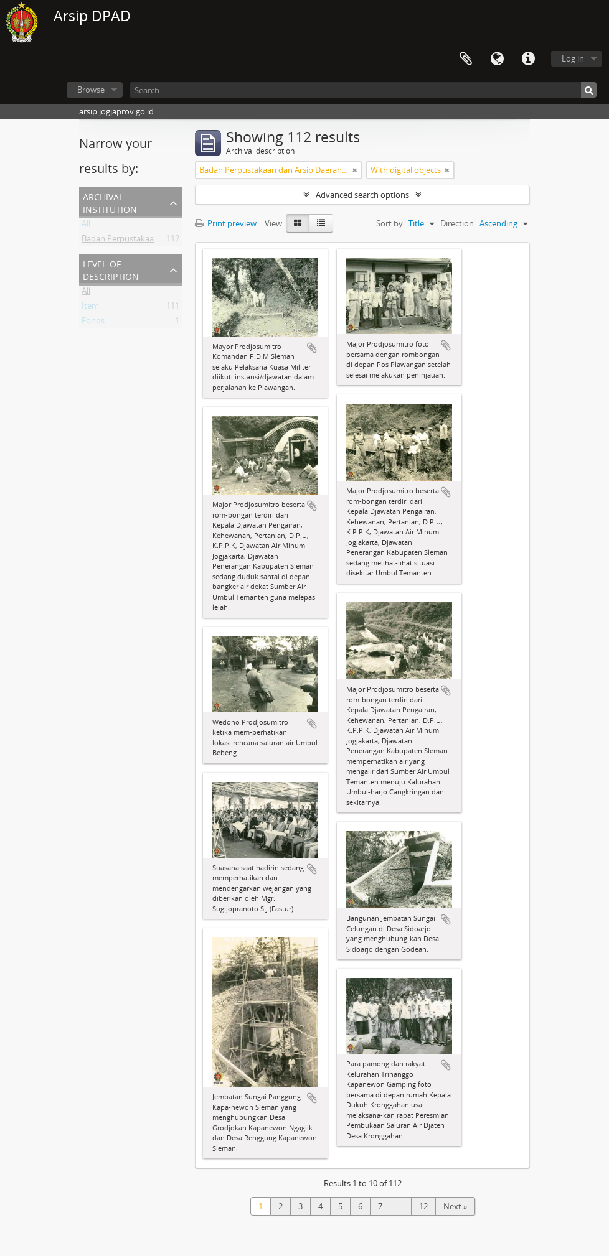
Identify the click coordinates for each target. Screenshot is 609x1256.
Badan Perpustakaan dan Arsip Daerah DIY (160, 240)
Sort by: (390, 223)
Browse (91, 89)
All (86, 225)
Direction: (458, 223)
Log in (573, 58)
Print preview (226, 223)
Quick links (528, 59)
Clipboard (465, 59)
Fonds (93, 322)
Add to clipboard (312, 348)
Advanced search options (362, 194)
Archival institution (110, 201)
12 (423, 1206)
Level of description (111, 269)
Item (90, 308)
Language (496, 59)
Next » (455, 1206)
